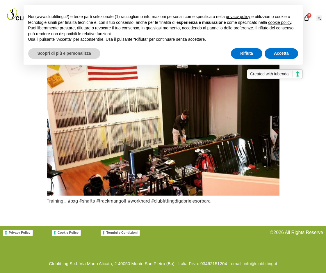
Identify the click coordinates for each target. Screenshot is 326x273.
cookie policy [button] (279, 22)
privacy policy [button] (238, 16)
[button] (319, 18)
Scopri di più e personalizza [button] (64, 53)
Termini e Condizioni (122, 232)
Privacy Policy (20, 232)
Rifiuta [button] (246, 53)
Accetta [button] (281, 53)
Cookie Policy (68, 232)
